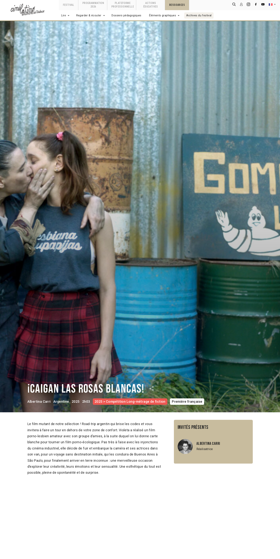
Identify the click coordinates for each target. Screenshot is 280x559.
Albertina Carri (39, 401)
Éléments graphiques (162, 15)
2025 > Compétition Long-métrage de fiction (130, 401)
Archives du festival (199, 15)
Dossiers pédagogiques (126, 15)
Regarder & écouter (88, 15)
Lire (63, 15)
